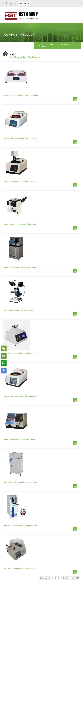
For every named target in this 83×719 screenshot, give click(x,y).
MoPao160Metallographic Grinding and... (21, 138)
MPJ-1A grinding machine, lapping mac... (21, 482)
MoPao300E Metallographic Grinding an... (22, 396)
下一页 (71, 578)
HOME (42, 44)
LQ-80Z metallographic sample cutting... (21, 267)
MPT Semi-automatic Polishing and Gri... (21, 181)
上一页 (47, 578)
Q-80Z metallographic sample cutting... (20, 439)
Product (51, 44)
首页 (41, 578)
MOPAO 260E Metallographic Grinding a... (22, 95)
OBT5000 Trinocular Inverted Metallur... (20, 224)
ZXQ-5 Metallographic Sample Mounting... (22, 353)
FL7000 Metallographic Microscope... (20, 310)
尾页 (77, 578)
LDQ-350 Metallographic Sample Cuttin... (21, 525)
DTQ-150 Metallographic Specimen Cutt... (22, 568)
